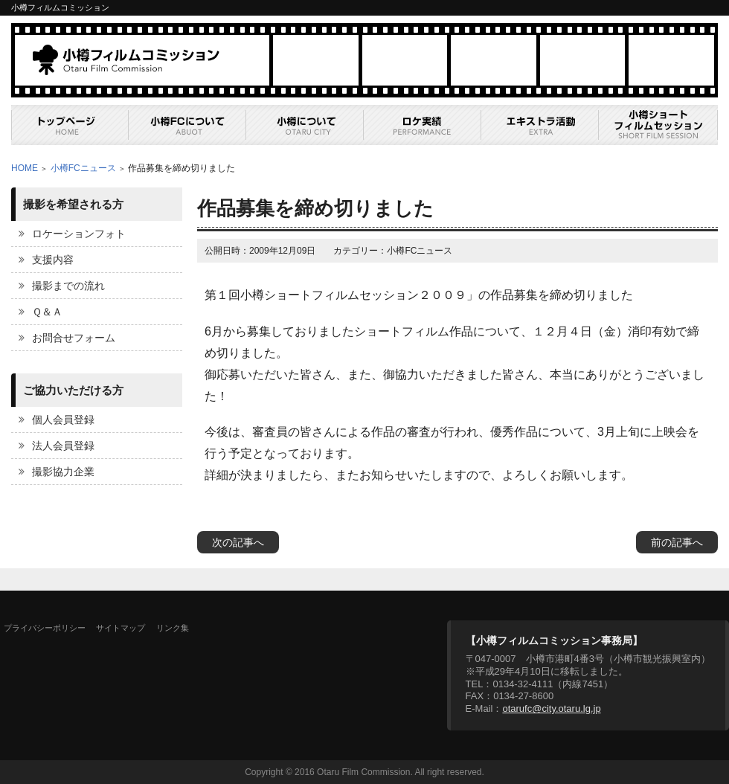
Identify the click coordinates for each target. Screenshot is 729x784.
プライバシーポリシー (45, 627)
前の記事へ (677, 542)
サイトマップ (120, 627)
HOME (24, 168)
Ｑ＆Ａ (47, 312)
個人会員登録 (63, 419)
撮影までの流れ (68, 286)
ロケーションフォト (79, 234)
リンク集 (172, 627)
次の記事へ (238, 542)
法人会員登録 (63, 446)
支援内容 (53, 260)
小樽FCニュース (83, 168)
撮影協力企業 (63, 472)
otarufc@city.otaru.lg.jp (551, 708)
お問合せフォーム (73, 338)
